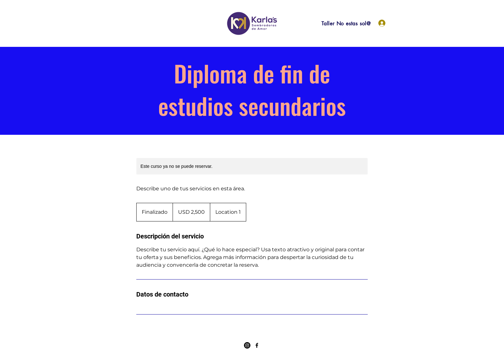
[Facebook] (257, 345)
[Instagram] (247, 345)
